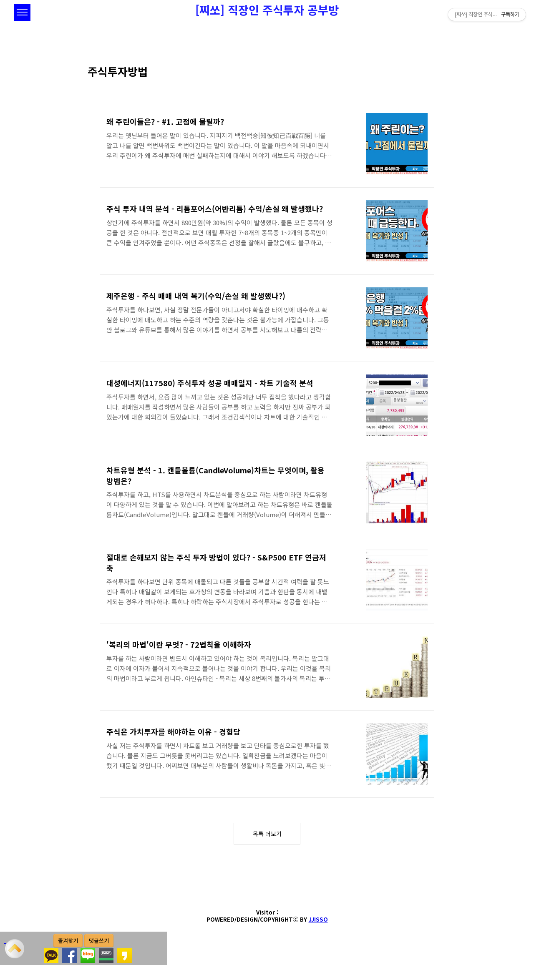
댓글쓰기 (99, 941)
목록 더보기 (267, 833)
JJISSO (318, 919)
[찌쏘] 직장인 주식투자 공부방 (267, 9)
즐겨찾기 (68, 941)
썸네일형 (430, 83)
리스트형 (441, 83)
